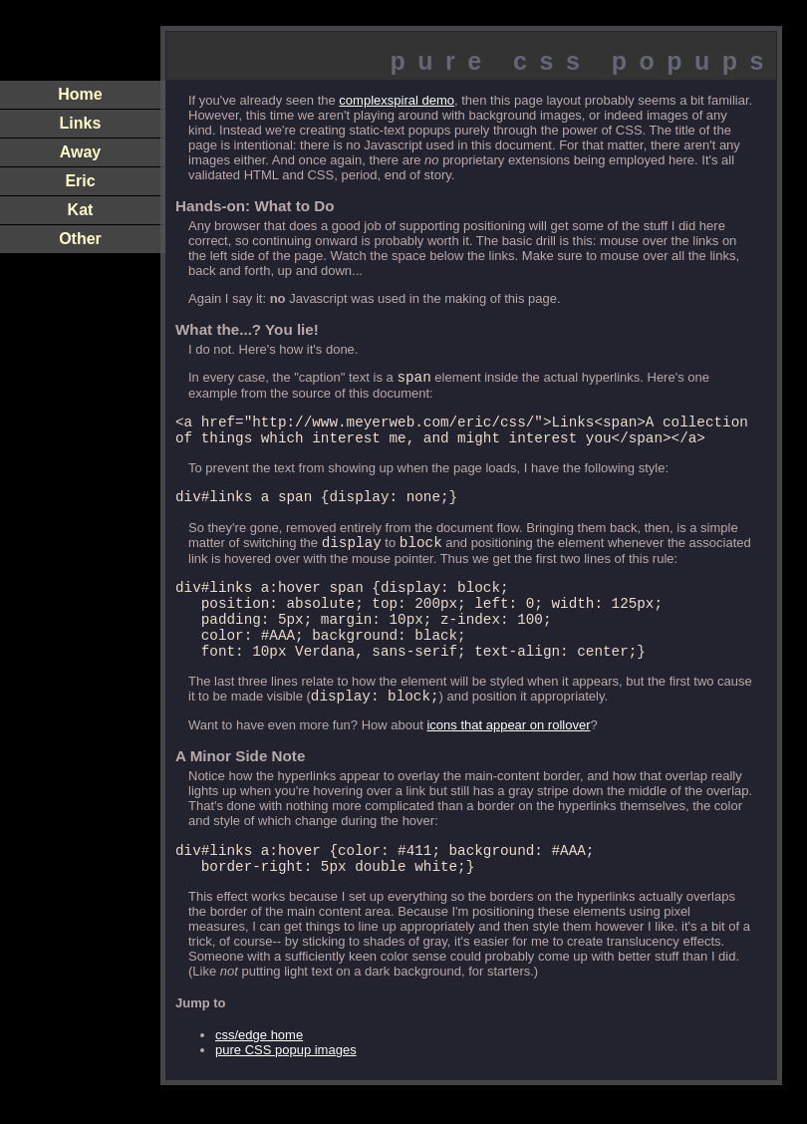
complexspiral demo (396, 100)
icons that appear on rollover (508, 757)
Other (80, 238)
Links (81, 123)
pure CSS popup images (286, 1088)
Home (80, 94)
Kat (81, 209)
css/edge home (259, 1073)
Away (81, 151)
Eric (80, 180)
